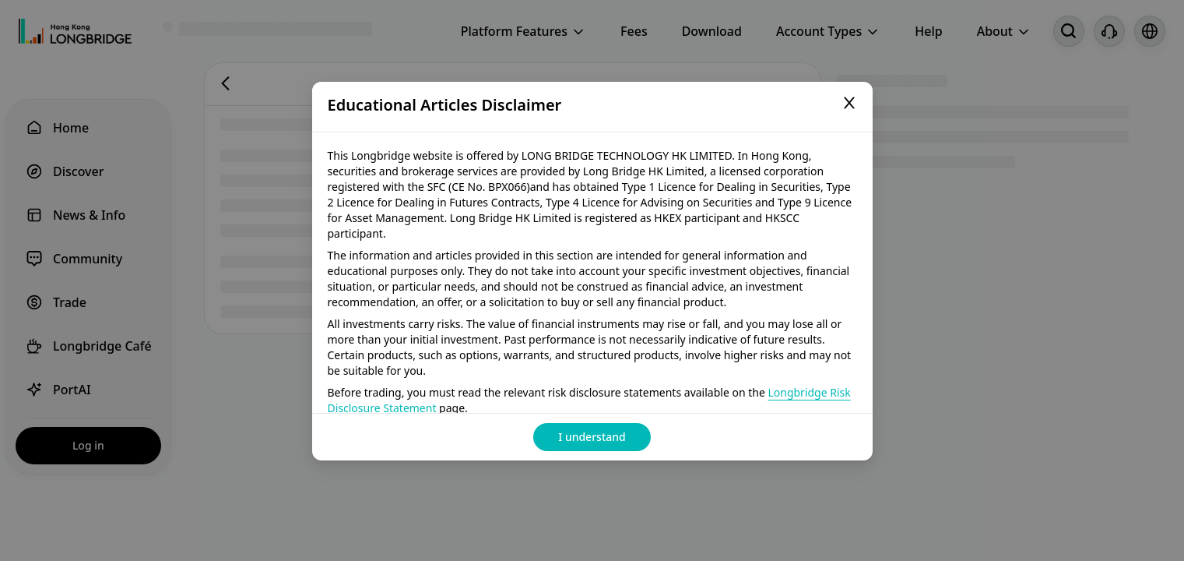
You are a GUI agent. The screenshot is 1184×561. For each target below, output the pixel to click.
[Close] (849, 105)
